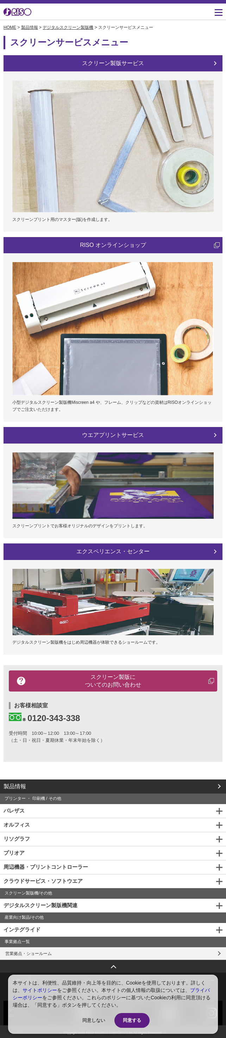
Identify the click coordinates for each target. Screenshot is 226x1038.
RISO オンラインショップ (113, 245)
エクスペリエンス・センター (113, 551)
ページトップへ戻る (113, 964)
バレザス (14, 811)
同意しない (93, 1020)
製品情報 (29, 27)
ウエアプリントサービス (113, 435)
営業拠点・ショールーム (28, 953)
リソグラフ (17, 839)
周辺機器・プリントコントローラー (46, 867)
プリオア (14, 853)
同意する (132, 1020)
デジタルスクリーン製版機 (68, 27)
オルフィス (17, 825)
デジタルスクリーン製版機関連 (40, 905)
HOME (10, 27)
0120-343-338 (44, 718)
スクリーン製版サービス (113, 63)
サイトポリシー (40, 990)
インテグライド (22, 929)
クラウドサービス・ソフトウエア (43, 881)
